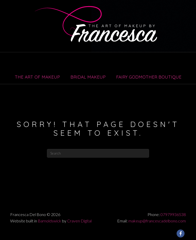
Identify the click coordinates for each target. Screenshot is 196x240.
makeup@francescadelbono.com (157, 220)
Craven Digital (79, 220)
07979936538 (173, 214)
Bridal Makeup (88, 77)
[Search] (98, 153)
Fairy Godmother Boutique (148, 77)
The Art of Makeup (37, 77)
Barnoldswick (49, 220)
